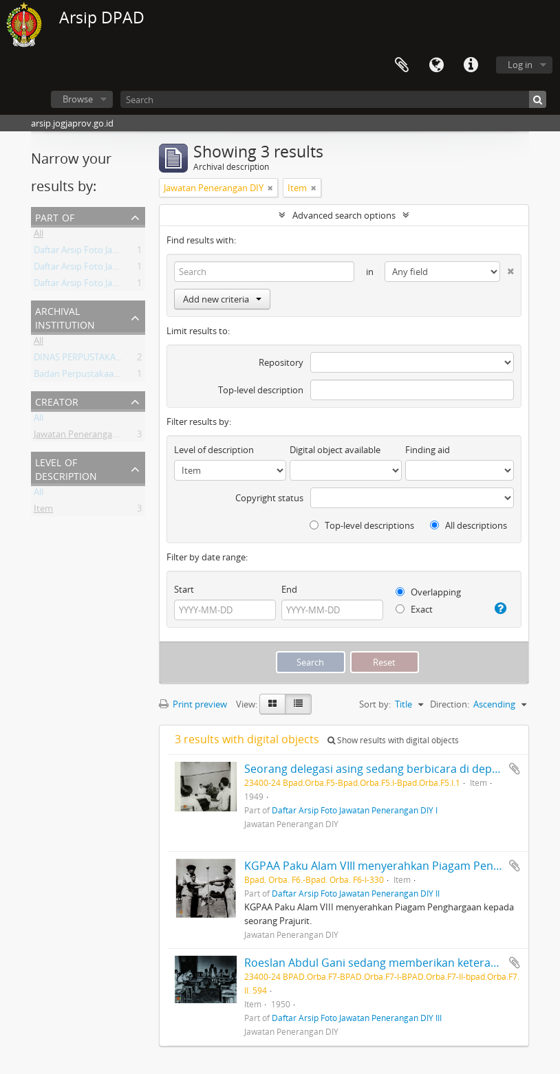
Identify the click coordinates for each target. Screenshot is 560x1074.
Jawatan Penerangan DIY (83, 436)
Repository (281, 362)
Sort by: (375, 704)
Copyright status (269, 498)
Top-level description (260, 390)
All (38, 236)
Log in (520, 64)
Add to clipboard (514, 769)
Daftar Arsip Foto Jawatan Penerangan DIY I (122, 285)
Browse (78, 99)
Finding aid (427, 449)
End (289, 589)
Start (184, 589)
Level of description (66, 468)
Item (43, 511)
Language (436, 65)
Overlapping (428, 592)
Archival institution (65, 316)
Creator (56, 400)
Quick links (470, 65)
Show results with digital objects (393, 740)
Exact (414, 609)
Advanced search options (344, 215)
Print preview (193, 704)
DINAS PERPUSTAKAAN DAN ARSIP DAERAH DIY (130, 359)
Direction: (449, 704)
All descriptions (468, 525)
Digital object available (335, 449)
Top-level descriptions (362, 525)
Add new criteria (222, 299)
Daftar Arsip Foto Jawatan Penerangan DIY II (123, 252)
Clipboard (402, 65)
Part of (54, 216)
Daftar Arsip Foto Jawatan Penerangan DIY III (124, 269)
